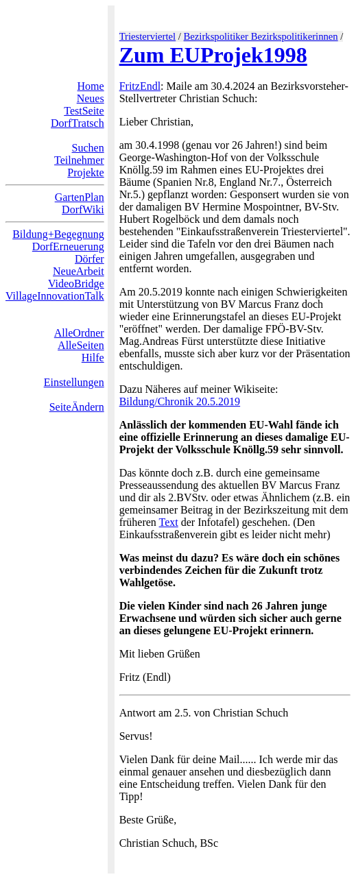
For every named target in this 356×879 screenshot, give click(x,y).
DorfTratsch (77, 123)
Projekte (85, 172)
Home (91, 86)
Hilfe (93, 357)
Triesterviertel (147, 36)
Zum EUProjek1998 (213, 55)
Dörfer (89, 259)
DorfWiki (83, 209)
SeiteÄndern (76, 407)
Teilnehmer (79, 160)
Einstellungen (74, 382)
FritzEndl (140, 86)
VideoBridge (76, 283)
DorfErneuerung (68, 246)
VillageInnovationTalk (54, 296)
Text (168, 522)
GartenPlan (79, 197)
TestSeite (84, 111)
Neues (90, 98)
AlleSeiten (81, 345)
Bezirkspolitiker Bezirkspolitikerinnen (261, 36)
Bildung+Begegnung (58, 234)
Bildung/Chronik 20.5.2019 (179, 401)
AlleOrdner (79, 333)
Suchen (88, 148)
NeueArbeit (78, 271)
